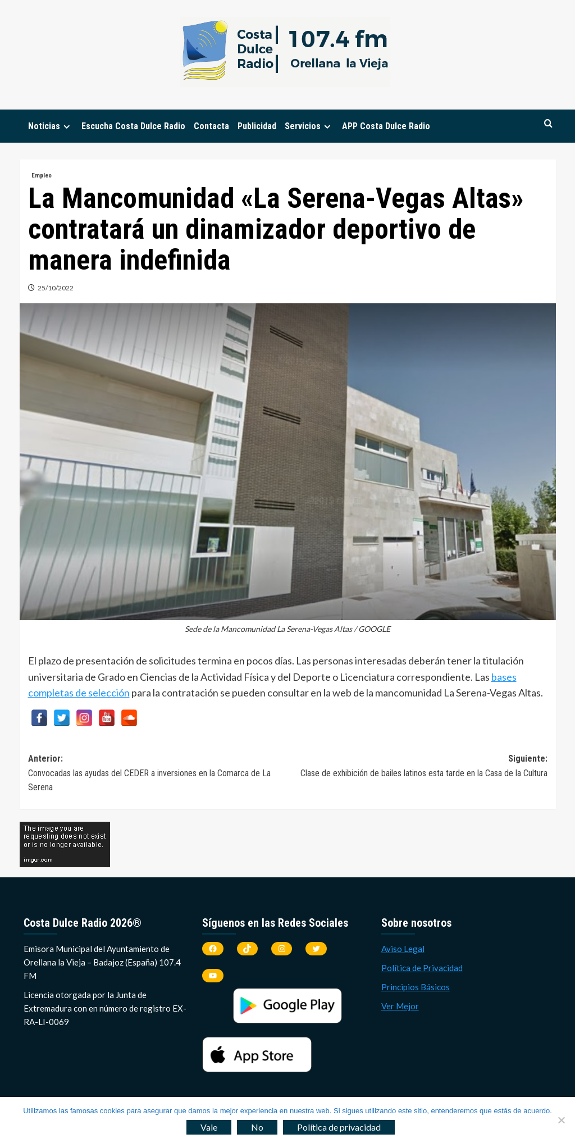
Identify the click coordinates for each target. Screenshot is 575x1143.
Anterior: (158, 774)
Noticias (50, 126)
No (257, 1127)
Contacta (211, 126)
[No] (561, 1120)
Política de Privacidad (422, 968)
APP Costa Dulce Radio (386, 126)
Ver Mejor (400, 1006)
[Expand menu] (66, 126)
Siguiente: (417, 766)
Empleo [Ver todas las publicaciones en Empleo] (41, 175)
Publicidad (257, 126)
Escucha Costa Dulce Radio (133, 126)
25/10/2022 (56, 288)
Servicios (309, 126)
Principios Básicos (415, 987)
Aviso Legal (403, 949)
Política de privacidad (339, 1127)
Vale (208, 1127)
